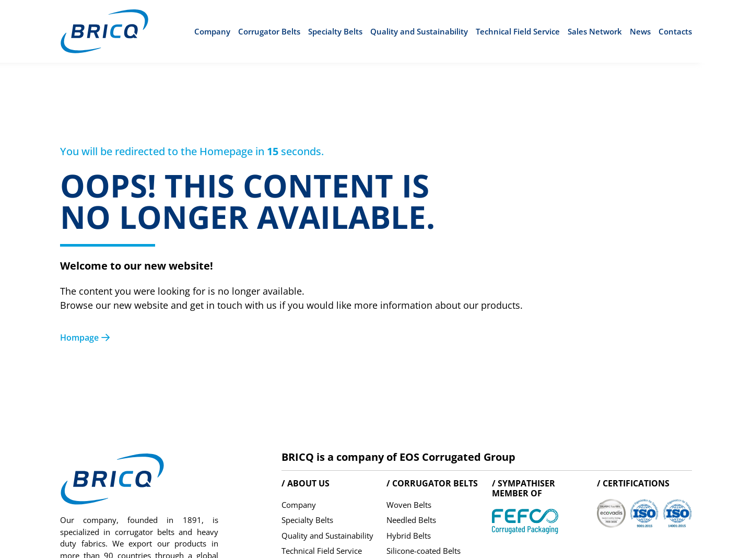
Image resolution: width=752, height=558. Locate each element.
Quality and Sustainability (419, 31)
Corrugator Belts (269, 31)
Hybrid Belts (408, 535)
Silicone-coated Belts (423, 550)
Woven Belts (408, 504)
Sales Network (595, 31)
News (640, 31)
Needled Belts (411, 520)
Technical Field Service (518, 31)
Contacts (675, 31)
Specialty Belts (335, 31)
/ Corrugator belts (432, 483)
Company (212, 31)
